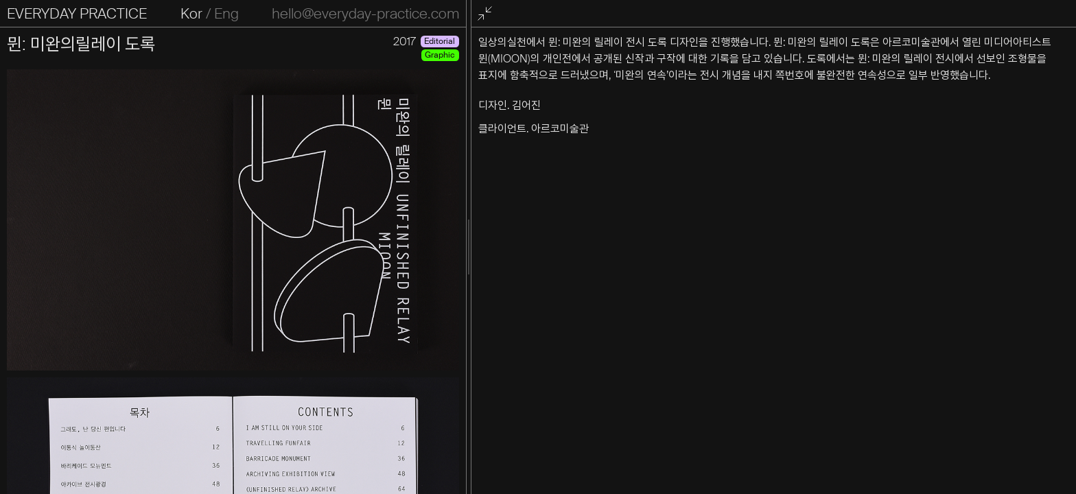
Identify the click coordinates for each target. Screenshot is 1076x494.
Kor (314, 13)
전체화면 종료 (736, 14)
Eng (349, 13)
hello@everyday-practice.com (611, 13)
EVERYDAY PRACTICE (77, 13)
